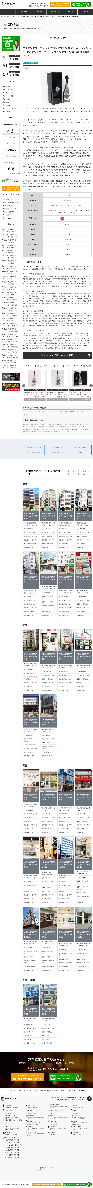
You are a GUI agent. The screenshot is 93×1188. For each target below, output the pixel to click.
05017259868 (46, 947)
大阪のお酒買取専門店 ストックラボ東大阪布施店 (10, 346)
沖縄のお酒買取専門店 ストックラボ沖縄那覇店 (10, 361)
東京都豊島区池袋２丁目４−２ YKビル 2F (83, 524)
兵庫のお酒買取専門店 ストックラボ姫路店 (9, 319)
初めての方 (24, 12)
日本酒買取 (7, 99)
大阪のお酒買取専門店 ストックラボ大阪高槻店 (10, 314)
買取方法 (39, 12)
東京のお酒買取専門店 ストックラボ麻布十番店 (10, 236)
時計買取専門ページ (10, 215)
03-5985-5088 (80, 529)
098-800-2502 (28, 1024)
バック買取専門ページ (10, 206)
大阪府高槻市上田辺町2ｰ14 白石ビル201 (65, 809)
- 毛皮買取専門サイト (12, 1147)
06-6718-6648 (63, 882)
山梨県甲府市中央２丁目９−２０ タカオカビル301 (48, 731)
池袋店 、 (60, 424)
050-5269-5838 (81, 597)
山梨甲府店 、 (51, 424)
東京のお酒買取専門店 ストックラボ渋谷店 (9, 241)
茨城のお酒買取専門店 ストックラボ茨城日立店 (10, 293)
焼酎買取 (6, 102)
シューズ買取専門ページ (11, 212)
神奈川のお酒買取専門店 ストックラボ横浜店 (10, 272)
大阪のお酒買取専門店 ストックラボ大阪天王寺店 (10, 335)
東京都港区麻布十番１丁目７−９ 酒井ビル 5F (48, 524)
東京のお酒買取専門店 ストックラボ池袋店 (9, 246)
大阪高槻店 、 (36, 429)
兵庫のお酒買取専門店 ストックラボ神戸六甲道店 (10, 356)
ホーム (9, 12)
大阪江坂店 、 (83, 427)
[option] (34, 385)
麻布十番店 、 (35, 424)
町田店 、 (80, 424)
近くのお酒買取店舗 (34, 452)
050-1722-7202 (81, 950)
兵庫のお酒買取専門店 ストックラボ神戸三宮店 (10, 351)
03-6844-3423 (46, 529)
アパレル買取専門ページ (11, 203)
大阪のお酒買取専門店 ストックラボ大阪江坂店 (10, 304)
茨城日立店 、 (42, 427)
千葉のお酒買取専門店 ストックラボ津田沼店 (9, 278)
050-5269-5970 (46, 672)
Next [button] (91, 386)
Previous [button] (23, 386)
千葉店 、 (34, 427)
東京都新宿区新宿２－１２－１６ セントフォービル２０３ (31, 524)
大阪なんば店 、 (62, 427)
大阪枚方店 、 (27, 429)
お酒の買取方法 (57, 452)
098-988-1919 (46, 1024)
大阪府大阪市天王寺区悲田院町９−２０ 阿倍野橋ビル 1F (65, 877)
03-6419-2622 (63, 529)
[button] (85, 12)
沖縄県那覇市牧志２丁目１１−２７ (31, 1019)
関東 (73, 472)
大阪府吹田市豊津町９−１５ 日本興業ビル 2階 (31, 806)
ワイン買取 (7, 87)
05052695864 (63, 597)
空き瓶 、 (26, 414)
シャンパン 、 (53, 411)
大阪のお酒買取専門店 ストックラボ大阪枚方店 (10, 309)
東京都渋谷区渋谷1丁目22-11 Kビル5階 (65, 524)
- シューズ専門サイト (12, 1152)
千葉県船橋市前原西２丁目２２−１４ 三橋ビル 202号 (48, 667)
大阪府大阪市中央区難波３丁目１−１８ (48, 873)
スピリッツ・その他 (10, 108)
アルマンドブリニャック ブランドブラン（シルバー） (67, 205)
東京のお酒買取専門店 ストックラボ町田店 (9, 262)
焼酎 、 (67, 411)
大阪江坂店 (67, 200)
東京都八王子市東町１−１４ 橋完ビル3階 (65, 592)
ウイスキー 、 (43, 411)
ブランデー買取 (8, 90)
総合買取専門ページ (10, 199)
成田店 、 (86, 424)
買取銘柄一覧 (55, 12)
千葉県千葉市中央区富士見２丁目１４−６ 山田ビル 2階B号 (65, 667)
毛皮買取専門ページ (10, 209)
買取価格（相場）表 (81, 447)
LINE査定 (81, 452)
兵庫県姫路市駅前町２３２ (83, 809)
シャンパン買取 (8, 96)
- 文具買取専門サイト (12, 1157)
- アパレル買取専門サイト (13, 1145)
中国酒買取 (7, 105)
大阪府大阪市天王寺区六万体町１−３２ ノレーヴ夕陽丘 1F (83, 873)
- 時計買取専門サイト (12, 1155)
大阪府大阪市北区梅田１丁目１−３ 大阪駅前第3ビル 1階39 (31, 877)
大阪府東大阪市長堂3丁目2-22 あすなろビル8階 (31, 943)
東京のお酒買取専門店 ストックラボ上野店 (9, 251)
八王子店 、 (68, 431)
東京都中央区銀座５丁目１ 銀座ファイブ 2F (48, 587)
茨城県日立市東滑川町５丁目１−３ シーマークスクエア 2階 (31, 731)
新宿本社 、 (26, 424)
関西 (79, 472)
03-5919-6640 (28, 529)
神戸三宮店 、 (46, 429)
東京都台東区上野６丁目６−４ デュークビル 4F (31, 592)
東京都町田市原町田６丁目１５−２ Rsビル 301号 (83, 592)
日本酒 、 (61, 411)
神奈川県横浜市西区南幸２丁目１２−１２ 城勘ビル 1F (31, 665)
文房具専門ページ (9, 218)
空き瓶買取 (7, 111)
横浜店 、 (73, 424)
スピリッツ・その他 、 (84, 411)
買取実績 (70, 12)
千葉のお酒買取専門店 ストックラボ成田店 (9, 288)
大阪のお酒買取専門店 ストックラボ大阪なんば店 (10, 330)
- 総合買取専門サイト (12, 1140)
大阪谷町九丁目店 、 (58, 429)
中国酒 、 (73, 411)
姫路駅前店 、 (76, 429)
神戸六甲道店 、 (48, 431)
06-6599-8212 (46, 878)
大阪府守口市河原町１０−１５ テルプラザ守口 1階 (48, 943)
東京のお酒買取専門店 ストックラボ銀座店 (9, 257)
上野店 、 (66, 424)
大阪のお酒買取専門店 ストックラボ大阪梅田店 (10, 325)
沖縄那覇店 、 (86, 429)
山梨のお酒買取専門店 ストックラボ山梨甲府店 (10, 298)
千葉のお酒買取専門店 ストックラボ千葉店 (9, 283)
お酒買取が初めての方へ (34, 447)
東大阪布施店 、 (37, 431)
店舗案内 (85, 12)
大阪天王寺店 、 (73, 427)
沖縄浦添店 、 (27, 431)
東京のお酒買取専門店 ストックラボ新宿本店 (9, 230)
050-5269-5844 (63, 672)
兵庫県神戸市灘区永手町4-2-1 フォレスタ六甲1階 (83, 945)
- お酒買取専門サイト (12, 1150)
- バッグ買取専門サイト (13, 1142)
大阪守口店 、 (58, 431)
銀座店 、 (68, 429)
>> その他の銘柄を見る (14, 173)
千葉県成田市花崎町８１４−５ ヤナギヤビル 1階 (83, 667)
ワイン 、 (26, 411)
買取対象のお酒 (57, 447)
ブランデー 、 (34, 411)
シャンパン (26, 68)
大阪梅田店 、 (51, 427)
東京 (68, 472)
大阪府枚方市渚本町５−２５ (48, 809)
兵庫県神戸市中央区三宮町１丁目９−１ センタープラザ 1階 (65, 945)
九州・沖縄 (86, 472)
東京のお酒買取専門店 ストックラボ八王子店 (9, 267)
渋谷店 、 (43, 424)
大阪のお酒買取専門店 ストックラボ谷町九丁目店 (10, 340)
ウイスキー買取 (8, 93)
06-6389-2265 (28, 810)
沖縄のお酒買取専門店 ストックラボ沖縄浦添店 (10, 367)
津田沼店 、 (26, 427)
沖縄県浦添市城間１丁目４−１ (48, 1019)
